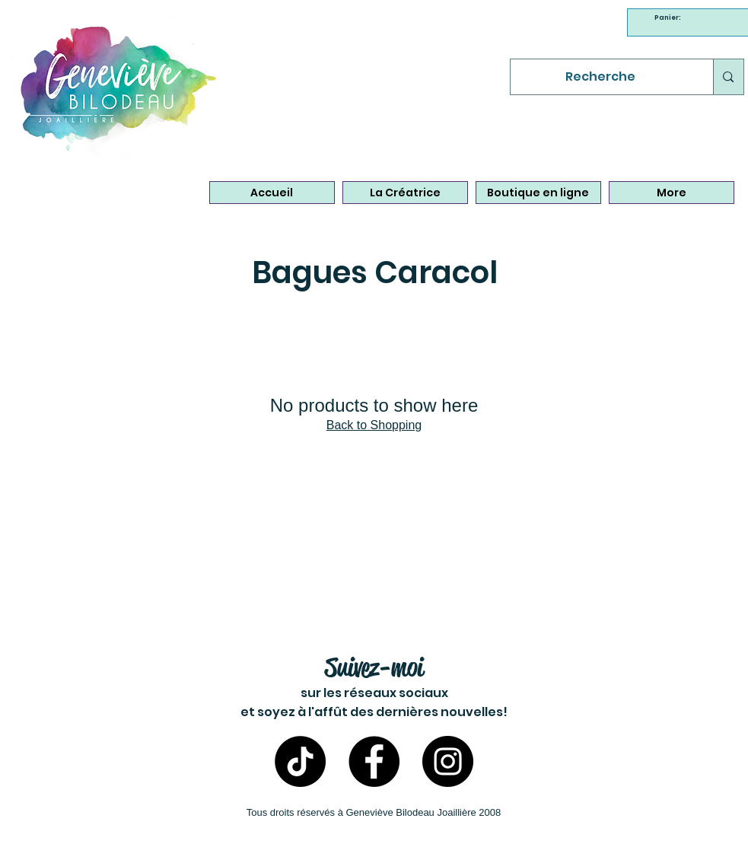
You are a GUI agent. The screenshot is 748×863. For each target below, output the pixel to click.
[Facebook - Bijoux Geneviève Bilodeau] (374, 761)
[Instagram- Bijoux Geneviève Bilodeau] (447, 761)
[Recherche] (601, 76)
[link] (669, 17)
